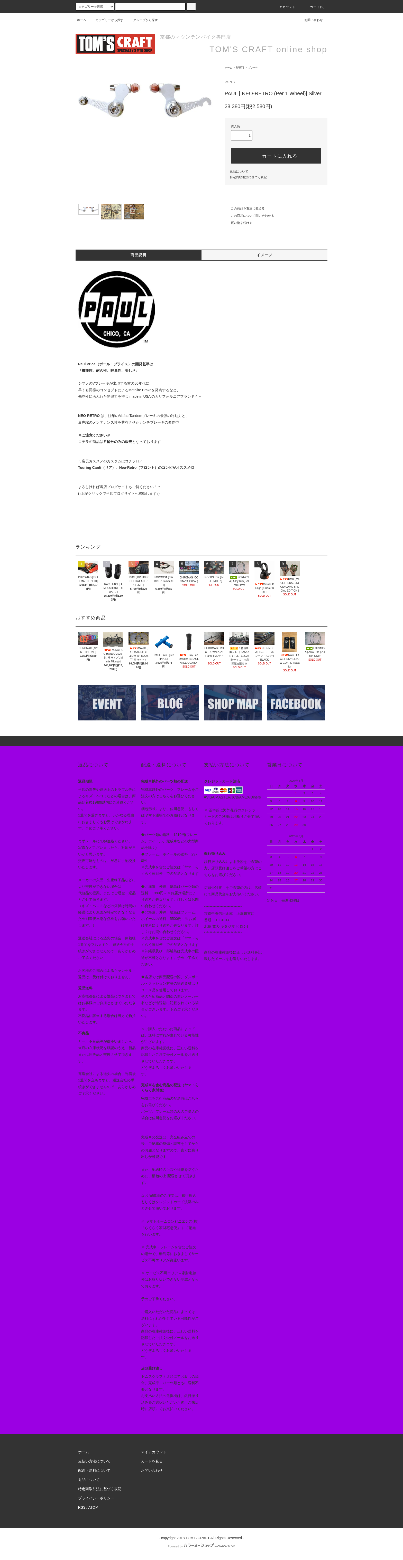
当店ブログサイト (114, 487)
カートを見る (152, 1461)
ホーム (81, 20)
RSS (82, 1507)
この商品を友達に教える (245, 208)
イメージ (264, 255)
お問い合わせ (310, 20)
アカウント (284, 7)
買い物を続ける (238, 223)
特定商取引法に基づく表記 (248, 177)
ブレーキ (253, 67)
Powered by (201, 1546)
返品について (239, 171)
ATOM (93, 1507)
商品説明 (138, 255)
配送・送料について (94, 1470)
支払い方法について (94, 1461)
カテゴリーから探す (106, 20)
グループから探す (142, 20)
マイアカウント (153, 1452)
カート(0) (314, 7)
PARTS (240, 67)
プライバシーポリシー (96, 1498)
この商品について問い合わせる (249, 215)
